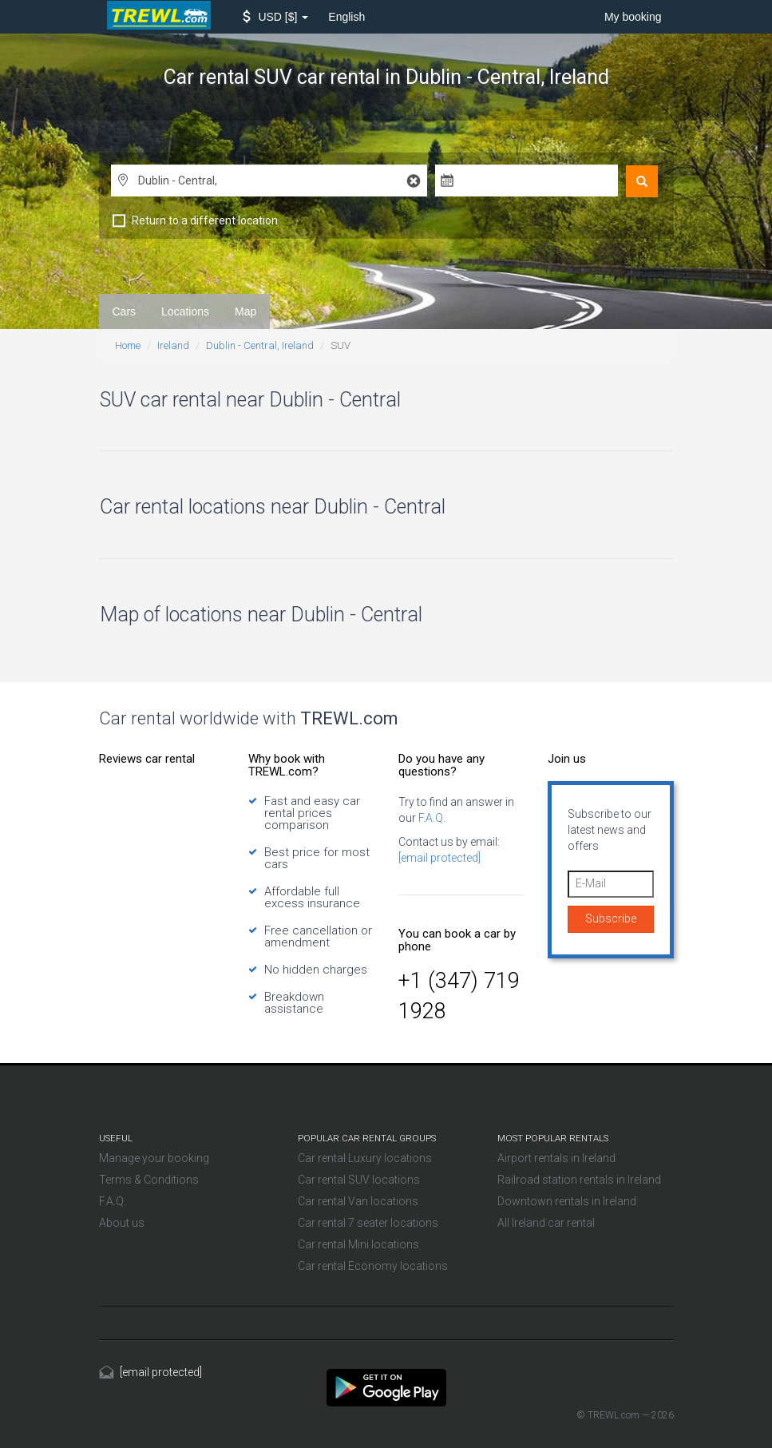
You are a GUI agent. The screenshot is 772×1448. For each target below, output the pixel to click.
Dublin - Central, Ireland (260, 345)
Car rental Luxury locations (365, 1158)
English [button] (346, 16)
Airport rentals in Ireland (556, 1158)
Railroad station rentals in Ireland (579, 1179)
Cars (125, 311)
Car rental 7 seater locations (368, 1222)
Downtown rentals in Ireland (566, 1201)
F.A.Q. (430, 817)
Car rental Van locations (358, 1201)
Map (245, 311)
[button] (276, 17)
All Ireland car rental (546, 1222)
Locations (185, 311)
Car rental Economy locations (373, 1266)
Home (128, 345)
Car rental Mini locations (358, 1244)
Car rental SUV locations (359, 1179)
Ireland (173, 345)
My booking (633, 16)
